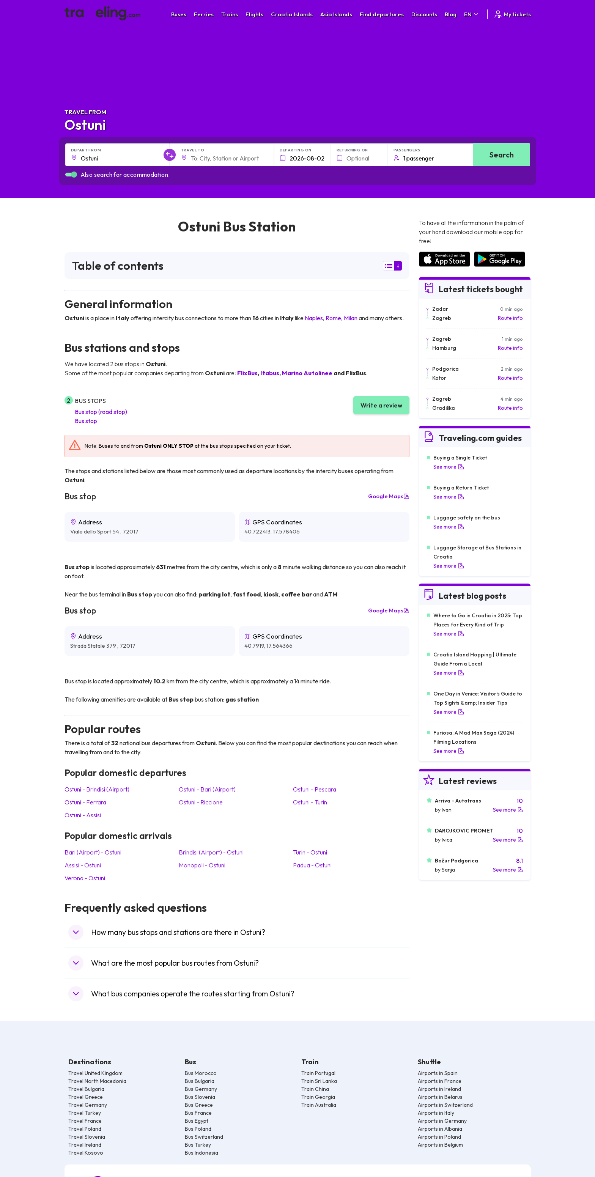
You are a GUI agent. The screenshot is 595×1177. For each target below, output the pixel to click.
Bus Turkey (198, 1144)
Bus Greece (199, 1104)
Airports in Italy (436, 1112)
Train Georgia (318, 1097)
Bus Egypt (196, 1120)
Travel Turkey (84, 1112)
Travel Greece (85, 1097)
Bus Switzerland (204, 1136)
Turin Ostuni (310, 852)
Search (502, 154)
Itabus (269, 373)
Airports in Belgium (440, 1144)
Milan (350, 318)
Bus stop (86, 421)
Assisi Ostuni (83, 865)
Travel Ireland (84, 1144)
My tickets (512, 14)
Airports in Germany (442, 1120)
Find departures (382, 14)
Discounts (424, 14)
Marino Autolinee (307, 373)
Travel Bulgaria (86, 1089)
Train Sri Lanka (319, 1081)
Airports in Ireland (439, 1089)
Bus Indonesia (201, 1152)
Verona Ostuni (85, 878)
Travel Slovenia (86, 1136)
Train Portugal (318, 1073)
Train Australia (318, 1104)
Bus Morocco (201, 1073)
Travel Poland (84, 1128)
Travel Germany (87, 1104)
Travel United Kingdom (95, 1073)
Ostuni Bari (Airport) (207, 789)
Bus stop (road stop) (101, 411)
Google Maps (388, 496)
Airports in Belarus (440, 1097)
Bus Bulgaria (199, 1081)
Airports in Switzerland (445, 1104)
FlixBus (247, 373)
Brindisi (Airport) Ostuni (211, 852)
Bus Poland (198, 1128)
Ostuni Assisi (83, 815)
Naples (314, 318)
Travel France (85, 1120)
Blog (450, 14)
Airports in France (439, 1081)
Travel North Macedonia (97, 1081)
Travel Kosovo (85, 1152)
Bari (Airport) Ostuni (93, 852)
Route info (510, 318)
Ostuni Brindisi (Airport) (97, 789)
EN (472, 14)
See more (448, 466)
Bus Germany (201, 1089)
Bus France (198, 1112)
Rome (333, 318)
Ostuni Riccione (201, 802)
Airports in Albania (440, 1128)
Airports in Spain (438, 1073)
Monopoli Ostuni (202, 865)
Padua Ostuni (312, 865)
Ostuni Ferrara (85, 802)
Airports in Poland (439, 1136)
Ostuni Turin (310, 802)
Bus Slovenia (200, 1097)
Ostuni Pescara (314, 789)
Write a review (381, 405)
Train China (315, 1089)
